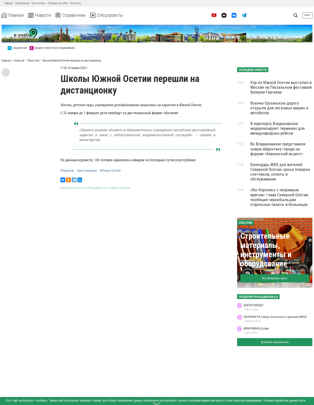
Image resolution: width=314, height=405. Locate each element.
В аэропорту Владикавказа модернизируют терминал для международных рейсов (277, 128)
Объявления (22, 3)
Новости (39, 15)
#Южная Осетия (110, 170)
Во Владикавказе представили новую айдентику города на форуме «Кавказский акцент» (277, 149)
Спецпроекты (107, 15)
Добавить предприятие (275, 342)
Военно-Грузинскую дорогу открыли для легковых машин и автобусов (279, 108)
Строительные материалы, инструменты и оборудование (266, 249)
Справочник (71, 15)
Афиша (9, 3)
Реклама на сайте (58, 3)
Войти (307, 15)
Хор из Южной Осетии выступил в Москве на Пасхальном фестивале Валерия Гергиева (281, 87)
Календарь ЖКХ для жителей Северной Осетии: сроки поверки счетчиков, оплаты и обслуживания (280, 171)
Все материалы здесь (275, 278)
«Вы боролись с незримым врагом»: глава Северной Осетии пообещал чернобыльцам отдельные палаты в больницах (279, 197)
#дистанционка (87, 170)
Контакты (75, 3)
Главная (13, 15)
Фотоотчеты (38, 3)
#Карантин (67, 170)
